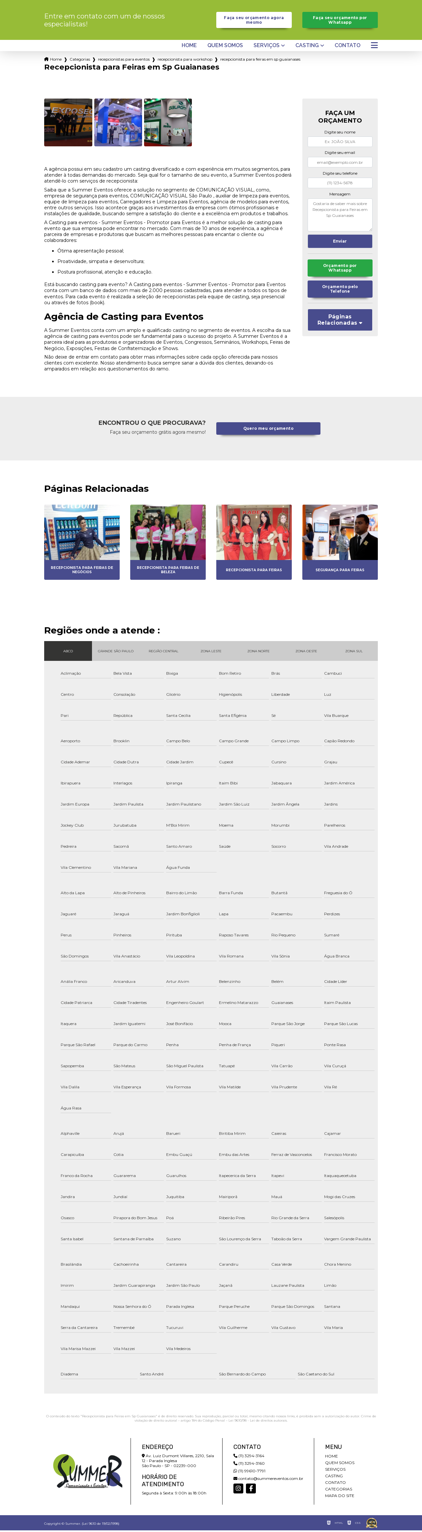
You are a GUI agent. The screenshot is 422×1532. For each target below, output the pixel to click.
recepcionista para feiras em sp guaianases (260, 60)
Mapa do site (339, 1497)
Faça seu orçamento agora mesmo (254, 21)
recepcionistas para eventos (124, 60)
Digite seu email (340, 154)
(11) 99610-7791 (249, 1472)
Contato (347, 47)
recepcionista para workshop (185, 60)
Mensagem (339, 195)
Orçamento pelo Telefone (339, 293)
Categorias (80, 60)
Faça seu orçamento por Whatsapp (340, 21)
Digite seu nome (339, 133)
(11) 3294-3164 (248, 1457)
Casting (307, 47)
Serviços (267, 47)
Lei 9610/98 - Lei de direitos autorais (257, 1422)
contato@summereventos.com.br (268, 1480)
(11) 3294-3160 (249, 1464)
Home (189, 47)
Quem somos (225, 47)
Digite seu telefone (340, 174)
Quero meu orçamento (268, 430)
